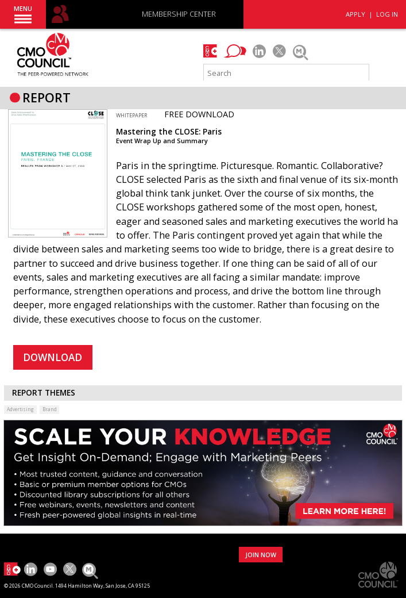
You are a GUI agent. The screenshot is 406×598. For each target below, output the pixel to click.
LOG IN (387, 14)
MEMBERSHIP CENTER (179, 14)
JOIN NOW (260, 554)
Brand (49, 409)
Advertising (20, 409)
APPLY (355, 14)
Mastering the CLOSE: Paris (169, 131)
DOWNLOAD (52, 357)
